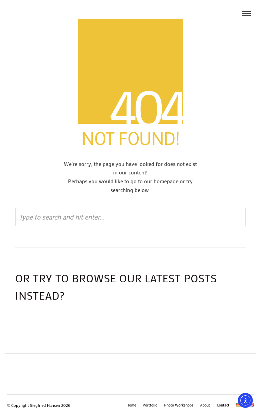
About (205, 405)
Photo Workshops (178, 405)
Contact (223, 405)
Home (131, 405)
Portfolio (150, 405)
